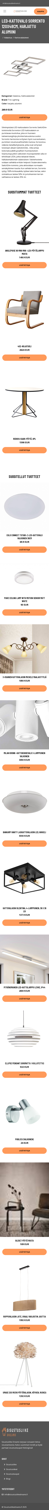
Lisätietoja (24, 117)
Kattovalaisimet (22, 37)
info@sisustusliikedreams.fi (11, 3)
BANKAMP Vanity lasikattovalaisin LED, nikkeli (24, 832)
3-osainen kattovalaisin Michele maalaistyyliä (24, 677)
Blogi (8, 1478)
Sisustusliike (11, 1464)
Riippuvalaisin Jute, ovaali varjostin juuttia (24, 1316)
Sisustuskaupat (12, 1474)
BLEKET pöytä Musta (24, 1240)
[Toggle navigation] (5, 11)
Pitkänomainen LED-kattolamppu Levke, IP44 (24, 987)
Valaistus (8, 37)
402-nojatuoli (24, 346)
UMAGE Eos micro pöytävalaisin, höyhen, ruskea (24, 1392)
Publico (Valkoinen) (24, 1139)
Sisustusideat (11, 1469)
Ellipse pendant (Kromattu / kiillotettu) (24, 1063)
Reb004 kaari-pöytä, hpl (24, 438)
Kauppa (40, 11)
